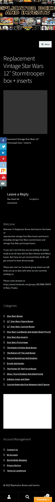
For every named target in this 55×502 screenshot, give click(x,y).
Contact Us (12, 449)
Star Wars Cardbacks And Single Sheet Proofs (29, 331)
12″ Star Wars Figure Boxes (20, 321)
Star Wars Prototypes (17, 342)
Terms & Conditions (16, 470)
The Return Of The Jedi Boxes (21, 353)
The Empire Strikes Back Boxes (22, 347)
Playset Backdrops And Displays (22, 358)
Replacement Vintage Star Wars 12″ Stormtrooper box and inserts (14, 167)
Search (27, 497)
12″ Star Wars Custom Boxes (21, 326)
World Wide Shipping (17, 460)
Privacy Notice (14, 465)
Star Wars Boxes (15, 316)
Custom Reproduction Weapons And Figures (28, 384)
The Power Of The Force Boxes (21, 368)
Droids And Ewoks (15, 363)
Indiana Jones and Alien (18, 379)
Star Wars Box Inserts (17, 337)
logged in (24, 199)
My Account (12, 454)
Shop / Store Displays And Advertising (25, 374)
